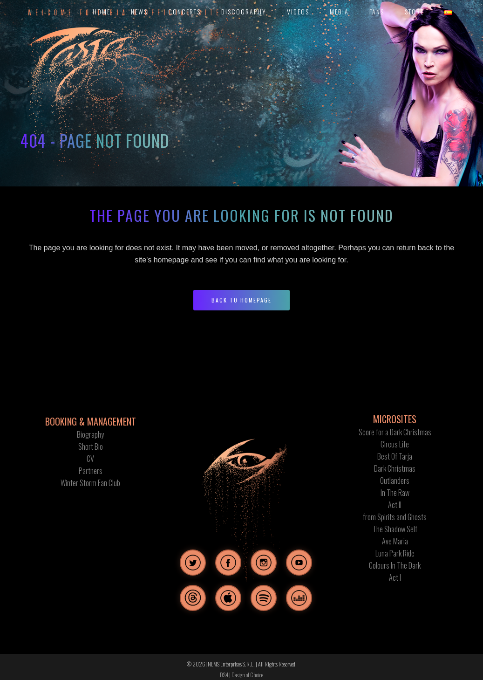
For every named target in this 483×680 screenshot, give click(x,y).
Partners (90, 470)
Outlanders (394, 480)
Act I (395, 577)
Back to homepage (241, 300)
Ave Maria (395, 541)
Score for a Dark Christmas (395, 432)
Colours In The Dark (395, 565)
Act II (394, 504)
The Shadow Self (395, 529)
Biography (90, 434)
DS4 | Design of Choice (241, 675)
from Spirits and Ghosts (395, 516)
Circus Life (395, 444)
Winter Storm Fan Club (90, 482)
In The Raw (395, 492)
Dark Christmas (394, 468)
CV (90, 458)
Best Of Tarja (394, 456)
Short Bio (90, 446)
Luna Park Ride (395, 553)
